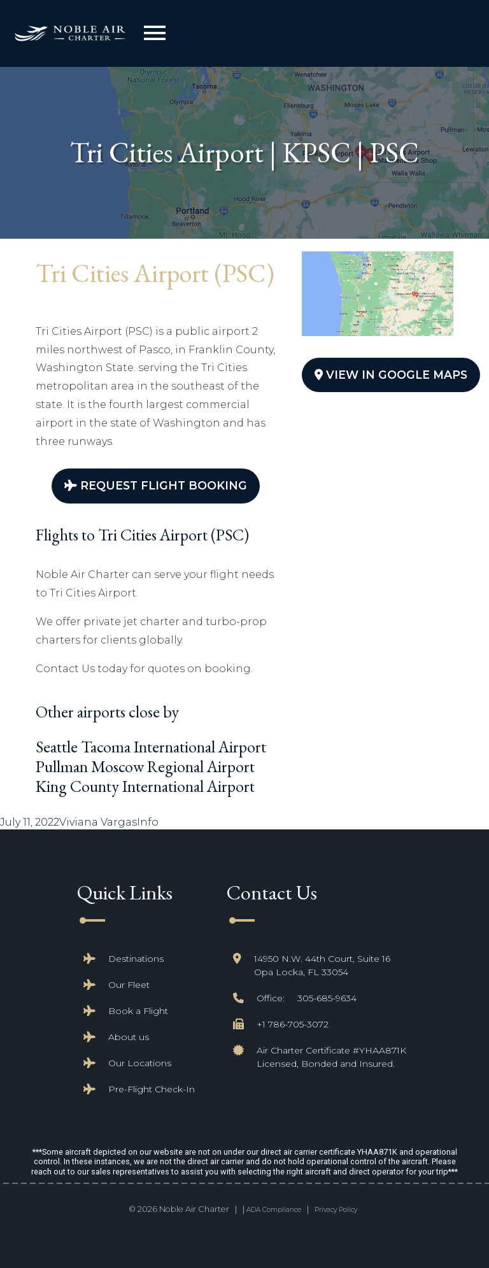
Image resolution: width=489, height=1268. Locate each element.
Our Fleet (129, 984)
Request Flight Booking (155, 485)
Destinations (136, 958)
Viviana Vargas (98, 822)
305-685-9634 (327, 998)
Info (148, 822)
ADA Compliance (273, 1210)
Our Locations (139, 1063)
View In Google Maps (391, 374)
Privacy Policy (336, 1210)
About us (128, 1037)
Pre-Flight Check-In (151, 1089)
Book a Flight (138, 1011)
